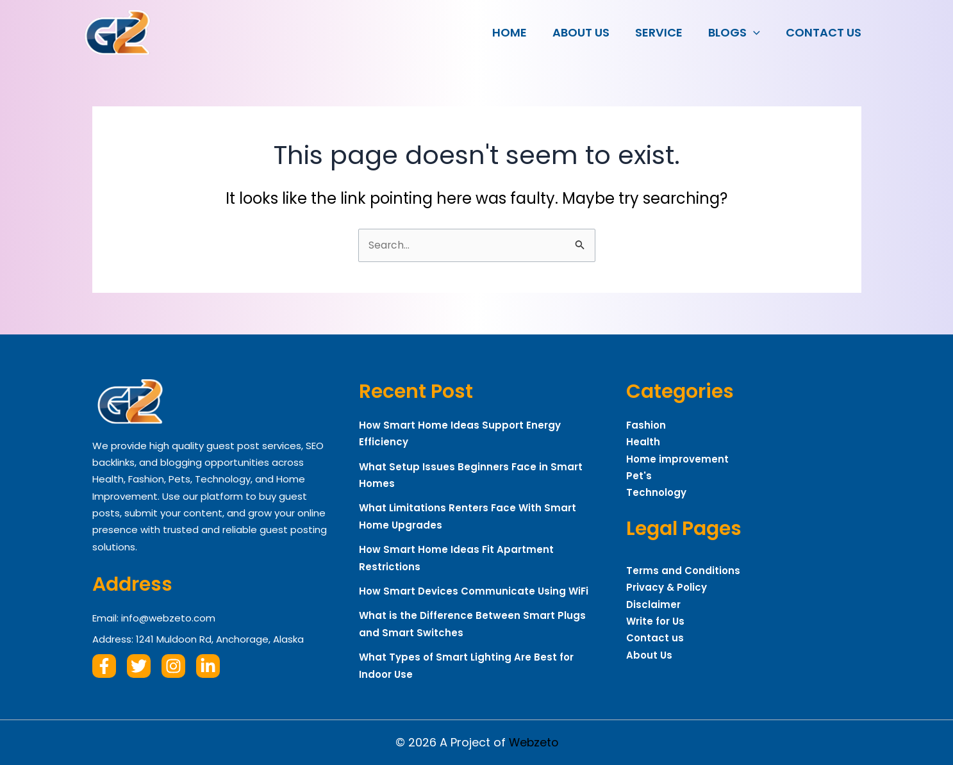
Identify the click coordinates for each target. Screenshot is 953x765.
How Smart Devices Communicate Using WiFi (473, 591)
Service (665, 32)
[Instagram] (173, 666)
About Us (589, 32)
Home (521, 32)
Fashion (646, 425)
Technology (656, 492)
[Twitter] (139, 666)
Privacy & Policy (666, 587)
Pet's (639, 475)
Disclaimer (653, 604)
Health (643, 441)
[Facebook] (104, 666)
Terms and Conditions (683, 570)
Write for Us (655, 621)
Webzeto (533, 742)
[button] (757, 32)
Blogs (738, 32)
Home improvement (677, 459)
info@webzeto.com (168, 618)
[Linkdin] (208, 666)
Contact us (825, 32)
